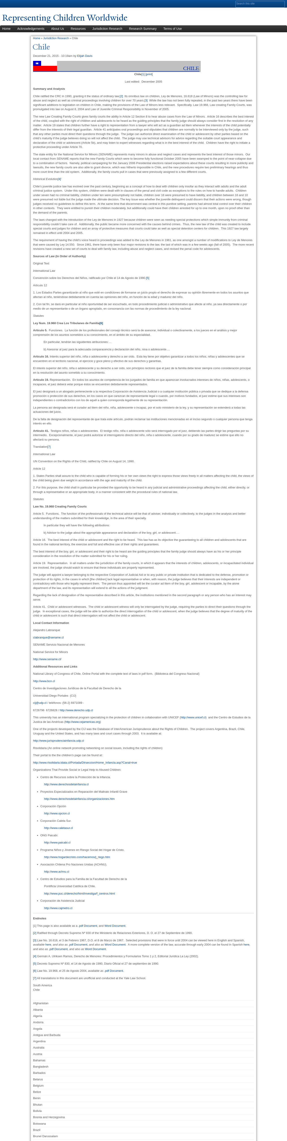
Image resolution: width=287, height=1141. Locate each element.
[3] (146, 100)
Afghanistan (41, 1003)
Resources (78, 28)
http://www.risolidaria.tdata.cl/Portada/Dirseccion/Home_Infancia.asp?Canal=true (85, 762)
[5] (147, 278)
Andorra (38, 1022)
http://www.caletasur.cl (58, 828)
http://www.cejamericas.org (82, 722)
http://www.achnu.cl (56, 871)
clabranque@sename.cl (48, 637)
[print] (149, 74)
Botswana (39, 1123)
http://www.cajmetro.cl (58, 908)
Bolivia (37, 1111)
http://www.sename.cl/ (47, 659)
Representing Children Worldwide (67, 17)
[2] (121, 96)
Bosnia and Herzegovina (49, 1117)
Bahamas (39, 1060)
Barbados (39, 1073)
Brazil (36, 1130)
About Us (57, 28)
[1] (143, 74)
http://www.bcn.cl (44, 681)
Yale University (14, 4)
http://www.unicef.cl (193, 717)
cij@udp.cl (39, 702)
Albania (38, 1009)
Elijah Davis (84, 56)
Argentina (39, 1041)
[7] (49, 446)
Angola (37, 1028)
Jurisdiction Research (107, 28)
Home (36, 38)
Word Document (114, 925)
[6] (34, 970)
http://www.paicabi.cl (57, 842)
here (48, 944)
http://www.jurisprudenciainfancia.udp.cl (58, 740)
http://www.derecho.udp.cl (76, 710)
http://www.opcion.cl (57, 813)
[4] (59, 179)
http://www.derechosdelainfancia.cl (66, 784)
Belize (37, 1092)
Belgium (38, 1085)
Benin (36, 1098)
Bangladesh (41, 1066)
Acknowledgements (30, 28)
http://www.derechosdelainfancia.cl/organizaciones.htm (79, 799)
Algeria (37, 1016)
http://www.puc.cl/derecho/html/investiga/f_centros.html (79, 893)
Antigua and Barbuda (46, 1035)
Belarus (38, 1079)
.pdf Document (87, 925)
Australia (38, 1047)
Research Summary (143, 28)
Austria (37, 1054)
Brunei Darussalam (45, 1136)
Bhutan (37, 1104)
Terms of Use (172, 28)
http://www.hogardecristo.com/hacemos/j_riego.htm (77, 857)
